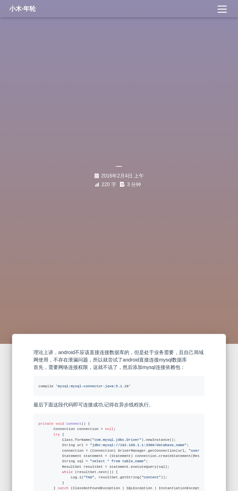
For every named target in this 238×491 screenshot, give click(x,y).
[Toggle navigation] (222, 10)
